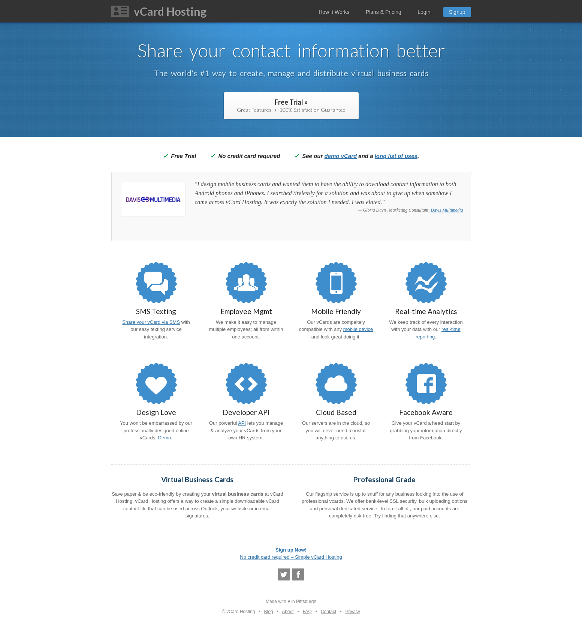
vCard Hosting (170, 11)
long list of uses (396, 156)
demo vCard (340, 156)
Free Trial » (291, 106)
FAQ (307, 611)
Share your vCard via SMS (151, 322)
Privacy (353, 611)
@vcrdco (284, 574)
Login (423, 12)
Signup (457, 12)
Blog (268, 611)
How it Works (334, 12)
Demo (164, 438)
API (242, 423)
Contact (328, 611)
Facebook (298, 574)
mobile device (358, 329)
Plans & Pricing (383, 12)
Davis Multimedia (447, 210)
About (287, 611)
